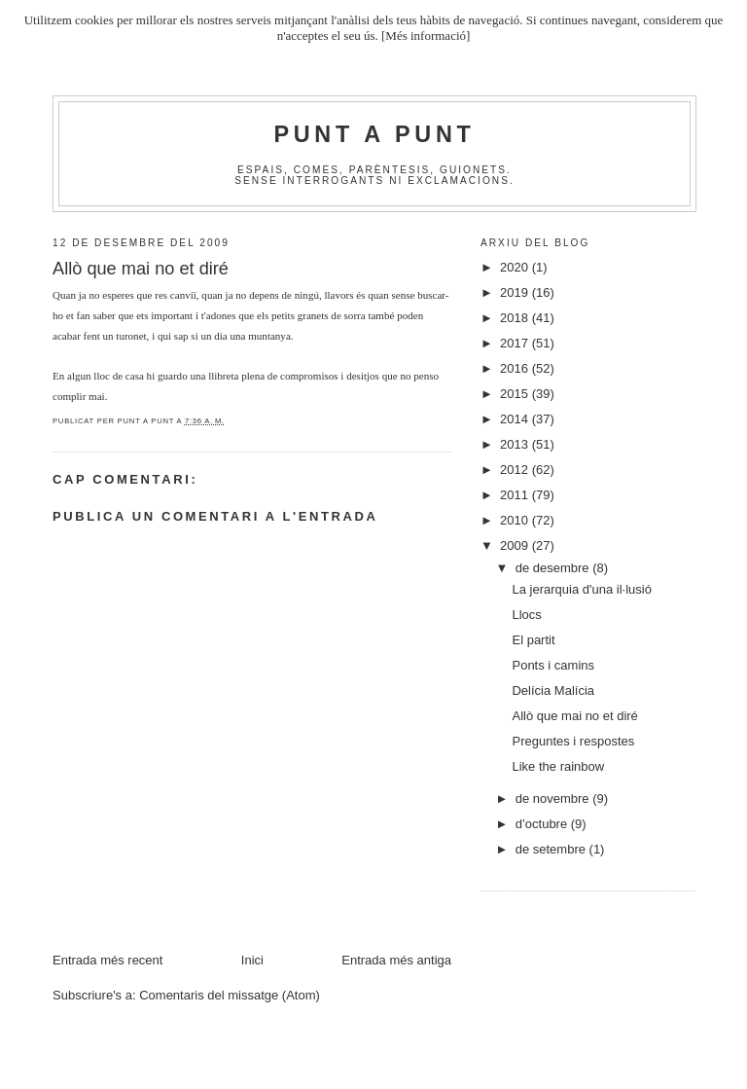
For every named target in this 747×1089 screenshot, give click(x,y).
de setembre (552, 849)
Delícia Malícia (553, 690)
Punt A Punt (375, 134)
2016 (516, 368)
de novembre (554, 798)
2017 (516, 343)
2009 (516, 545)
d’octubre (543, 824)
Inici (252, 960)
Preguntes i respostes (573, 741)
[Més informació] (425, 35)
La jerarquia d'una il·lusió (581, 589)
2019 (516, 292)
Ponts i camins (553, 665)
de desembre (554, 568)
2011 (516, 495)
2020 (516, 267)
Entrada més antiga (396, 960)
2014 (516, 419)
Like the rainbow (558, 766)
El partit (533, 640)
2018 (516, 317)
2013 (516, 444)
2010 (516, 520)
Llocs (526, 614)
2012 (516, 469)
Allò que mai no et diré (574, 715)
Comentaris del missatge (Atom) (229, 995)
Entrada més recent (107, 960)
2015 (516, 393)
